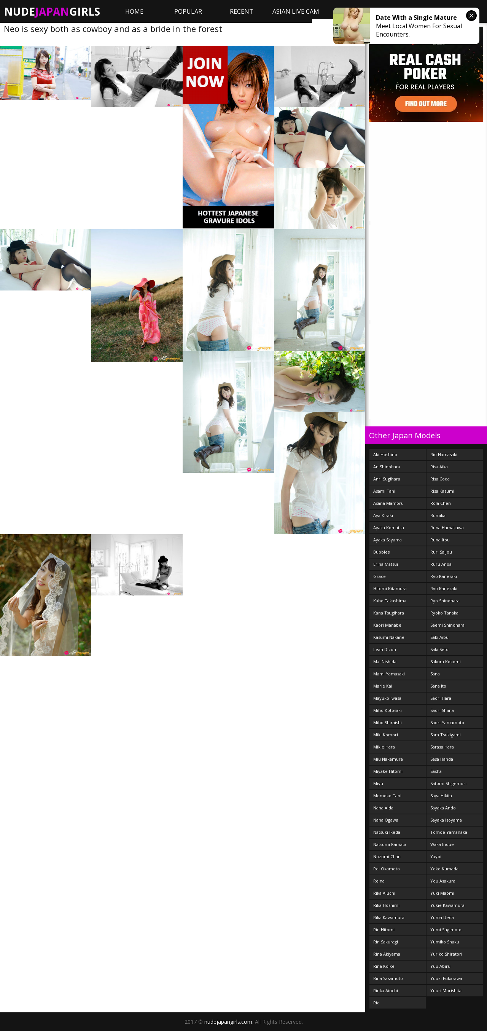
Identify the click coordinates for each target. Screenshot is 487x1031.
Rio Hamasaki (443, 454)
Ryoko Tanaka (444, 613)
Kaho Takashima (389, 600)
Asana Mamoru (388, 503)
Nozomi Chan (387, 856)
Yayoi (435, 856)
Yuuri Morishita (446, 990)
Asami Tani (384, 491)
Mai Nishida (384, 661)
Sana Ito (438, 686)
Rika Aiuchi (384, 893)
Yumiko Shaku (444, 942)
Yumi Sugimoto (446, 929)
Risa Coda (440, 479)
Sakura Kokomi (445, 661)
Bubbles (381, 552)
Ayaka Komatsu (388, 527)
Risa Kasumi (442, 491)
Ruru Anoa (441, 564)
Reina (379, 881)
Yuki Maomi (442, 893)
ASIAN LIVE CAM (295, 11)
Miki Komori (385, 734)
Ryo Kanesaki (443, 576)
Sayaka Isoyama (446, 820)
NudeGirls (52, 11)
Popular (188, 11)
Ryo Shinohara (445, 600)
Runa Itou (440, 540)
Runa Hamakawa (447, 527)
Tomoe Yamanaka (448, 832)
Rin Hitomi (384, 929)
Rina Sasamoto (388, 978)
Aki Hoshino (385, 454)
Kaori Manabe (387, 625)
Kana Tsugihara (388, 613)
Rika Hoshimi (386, 905)
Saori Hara (440, 698)
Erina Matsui (385, 564)
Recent (241, 11)
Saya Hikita (441, 795)
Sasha (436, 771)
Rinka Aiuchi (385, 990)
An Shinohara (386, 466)
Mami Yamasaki (389, 674)
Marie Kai (382, 686)
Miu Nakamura (388, 759)
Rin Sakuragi (385, 942)
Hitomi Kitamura (390, 588)
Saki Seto (439, 649)
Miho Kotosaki (387, 710)
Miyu (378, 783)
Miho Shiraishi (387, 722)
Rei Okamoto (386, 868)
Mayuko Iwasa (387, 698)
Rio (376, 1002)
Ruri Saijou (441, 552)
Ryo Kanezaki (443, 588)
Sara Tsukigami (445, 734)
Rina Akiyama (386, 954)
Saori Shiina (442, 710)
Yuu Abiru (440, 966)
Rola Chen (440, 503)
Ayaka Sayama (387, 540)
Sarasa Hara (442, 747)
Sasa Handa (441, 759)
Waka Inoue (442, 844)
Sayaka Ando (443, 808)
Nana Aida (383, 808)
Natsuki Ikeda (386, 832)
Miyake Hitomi (388, 771)
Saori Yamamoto (447, 722)
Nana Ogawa (385, 820)
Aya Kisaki (383, 515)
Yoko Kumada (444, 868)
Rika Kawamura (388, 917)
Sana (435, 674)
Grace (379, 576)
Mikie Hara (384, 747)
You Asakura (442, 881)
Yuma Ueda (442, 917)
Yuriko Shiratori (446, 954)
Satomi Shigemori (448, 783)
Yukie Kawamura (447, 905)
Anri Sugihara (386, 479)
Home (134, 11)
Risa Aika (439, 466)
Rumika (438, 515)
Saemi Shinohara (447, 625)
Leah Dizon (384, 649)
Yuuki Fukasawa (446, 978)
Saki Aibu (439, 637)
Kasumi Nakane (388, 637)
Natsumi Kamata (389, 844)
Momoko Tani (387, 795)
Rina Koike (384, 966)
